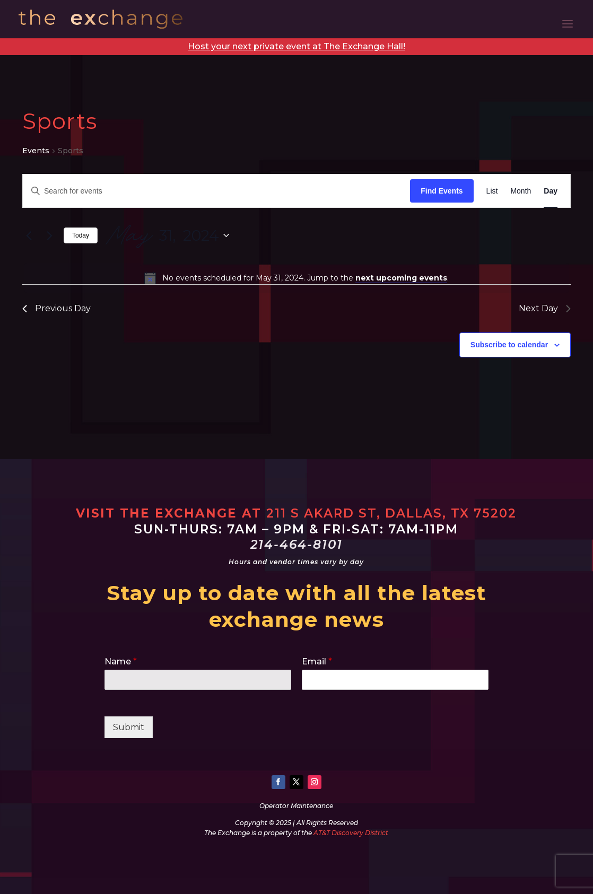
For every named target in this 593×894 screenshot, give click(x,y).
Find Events (442, 191)
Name (120, 661)
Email (317, 661)
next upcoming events (401, 278)
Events (35, 150)
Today (80, 235)
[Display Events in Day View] (550, 191)
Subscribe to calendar (509, 344)
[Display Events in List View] (492, 191)
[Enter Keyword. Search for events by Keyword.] (216, 191)
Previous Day (56, 308)
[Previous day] (28, 235)
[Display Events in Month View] (520, 191)
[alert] (296, 278)
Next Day (545, 308)
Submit (128, 727)
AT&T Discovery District (350, 833)
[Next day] (49, 235)
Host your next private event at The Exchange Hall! (296, 46)
